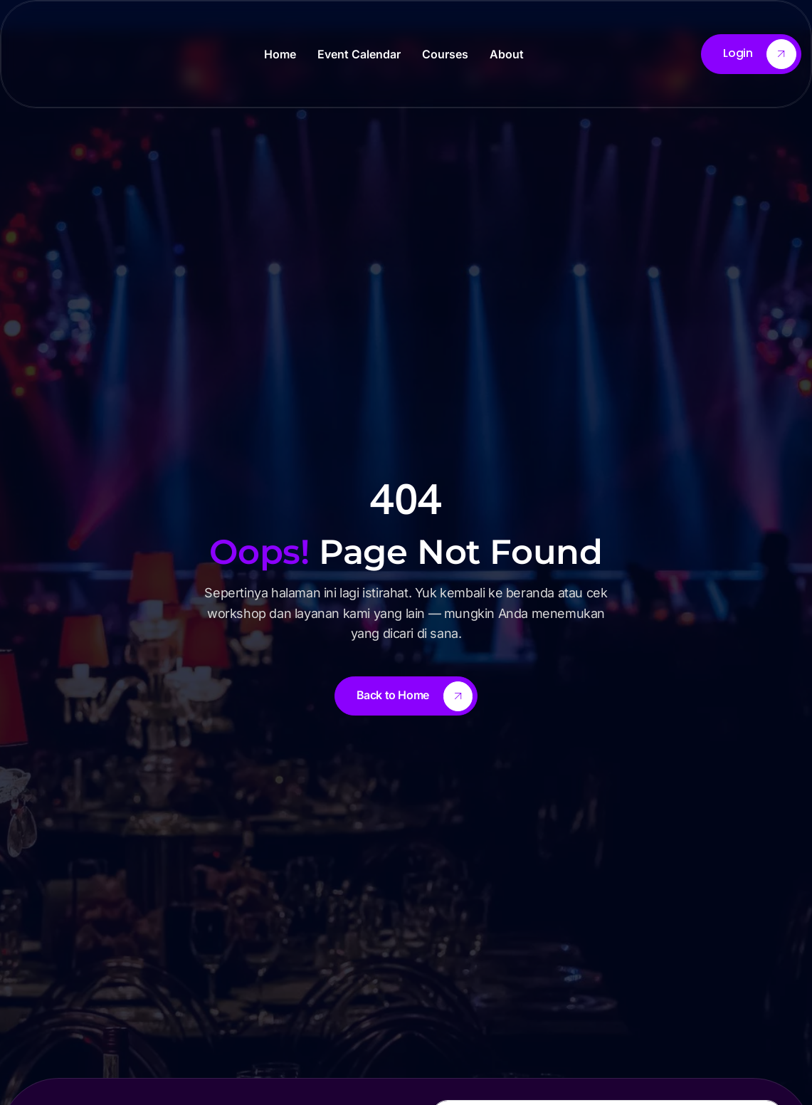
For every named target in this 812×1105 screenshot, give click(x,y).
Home (280, 54)
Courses (445, 54)
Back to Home (415, 696)
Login (759, 54)
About (507, 54)
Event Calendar (359, 54)
